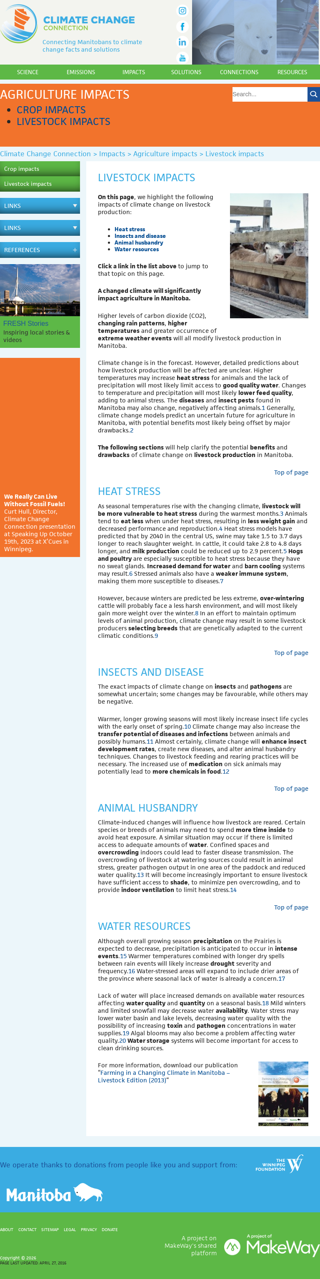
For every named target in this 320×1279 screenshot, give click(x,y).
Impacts (133, 72)
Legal (70, 1229)
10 (187, 726)
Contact (27, 1229)
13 (140, 875)
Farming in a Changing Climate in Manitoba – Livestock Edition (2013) (164, 1076)
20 (122, 1040)
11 (150, 741)
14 (233, 890)
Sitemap (50, 1229)
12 (225, 771)
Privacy (89, 1229)
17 (281, 978)
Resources (292, 72)
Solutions (186, 72)
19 (125, 1033)
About (6, 1229)
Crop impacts (51, 109)
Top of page (291, 472)
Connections (239, 72)
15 (123, 956)
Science (27, 72)
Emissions (81, 72)
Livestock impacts (63, 121)
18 (265, 1003)
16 (131, 971)
